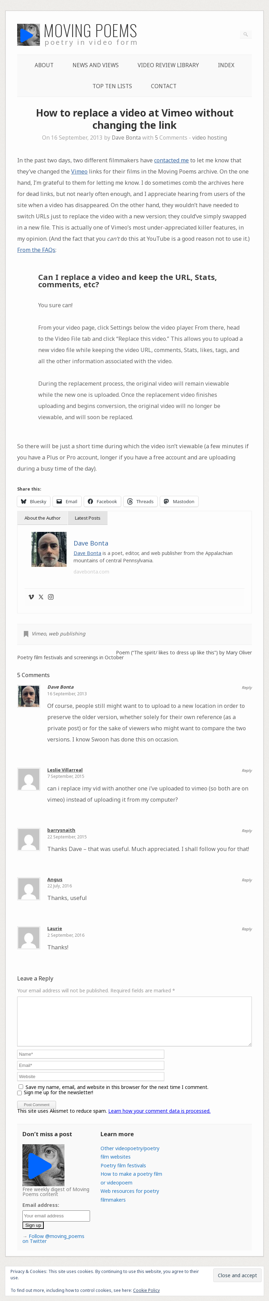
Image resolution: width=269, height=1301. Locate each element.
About (44, 65)
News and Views (96, 65)
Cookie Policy (146, 1290)
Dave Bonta (126, 137)
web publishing (67, 633)
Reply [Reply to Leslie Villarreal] (247, 770)
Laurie (54, 928)
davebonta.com (91, 571)
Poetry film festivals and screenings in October (70, 657)
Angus (54, 879)
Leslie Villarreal (65, 770)
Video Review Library (168, 65)
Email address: (40, 1213)
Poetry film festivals (123, 1173)
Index (226, 65)
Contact (164, 86)
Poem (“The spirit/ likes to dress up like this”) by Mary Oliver (184, 652)
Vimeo (79, 171)
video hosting (209, 137)
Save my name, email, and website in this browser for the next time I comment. (117, 1095)
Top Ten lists (112, 86)
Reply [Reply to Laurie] (247, 929)
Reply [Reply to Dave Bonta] (247, 687)
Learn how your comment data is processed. (159, 1119)
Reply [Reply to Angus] (247, 880)
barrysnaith (61, 830)
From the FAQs (36, 250)
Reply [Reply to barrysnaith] (247, 830)
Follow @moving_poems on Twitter (53, 1247)
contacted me (171, 160)
